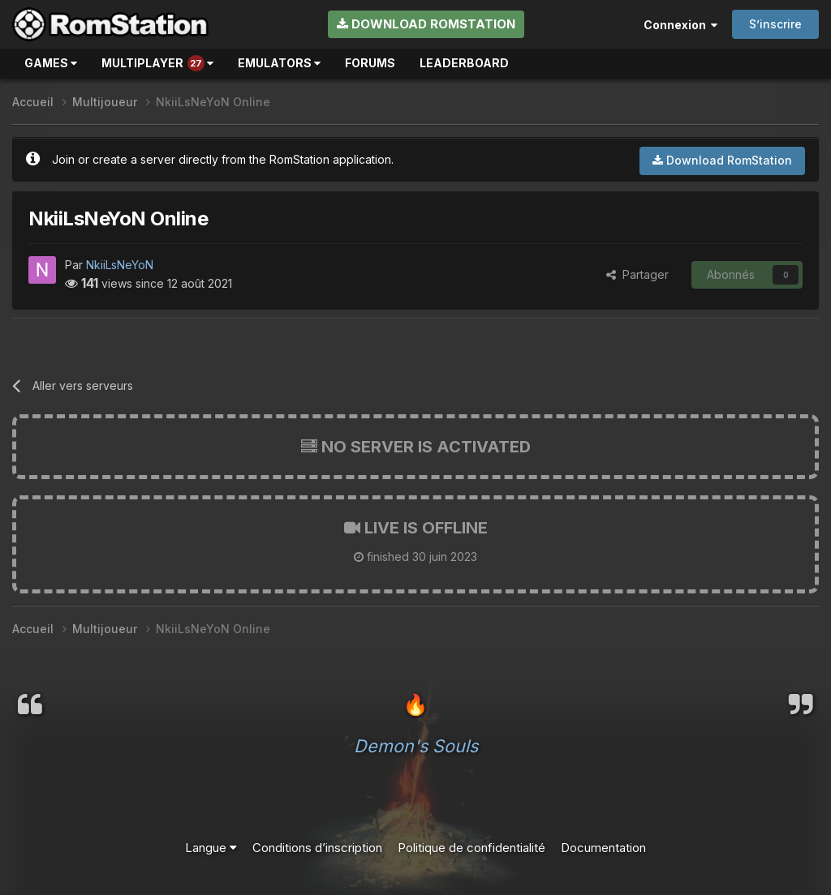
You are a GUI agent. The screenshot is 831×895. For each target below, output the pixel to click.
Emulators (279, 63)
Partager (637, 274)
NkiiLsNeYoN (119, 265)
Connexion (680, 25)
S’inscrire (775, 24)
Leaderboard (464, 63)
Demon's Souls (416, 745)
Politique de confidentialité (471, 847)
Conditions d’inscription (317, 847)
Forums (370, 63)
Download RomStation (426, 24)
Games (50, 63)
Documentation (603, 847)
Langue (211, 847)
